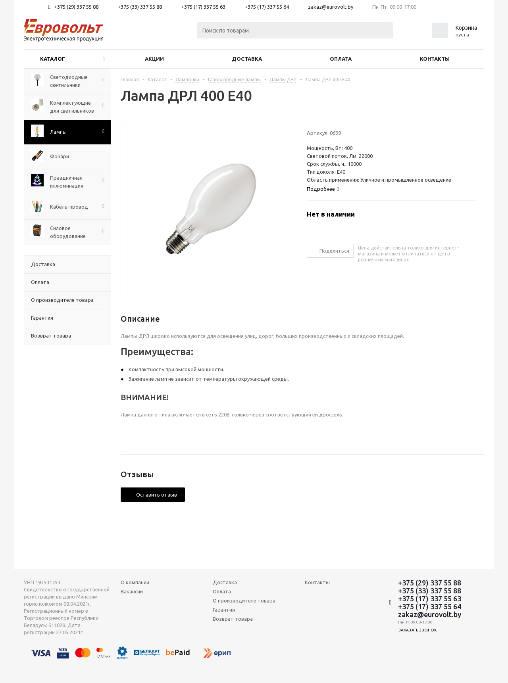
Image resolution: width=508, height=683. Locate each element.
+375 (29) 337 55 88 (76, 7)
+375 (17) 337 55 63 (203, 7)
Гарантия (224, 609)
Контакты (435, 58)
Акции (154, 58)
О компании (135, 582)
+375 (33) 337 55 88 (139, 7)
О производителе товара (244, 600)
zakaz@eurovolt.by (330, 7)
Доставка (247, 58)
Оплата (341, 58)
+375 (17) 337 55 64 (266, 7)
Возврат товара (233, 619)
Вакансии (132, 591)
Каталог (52, 58)
